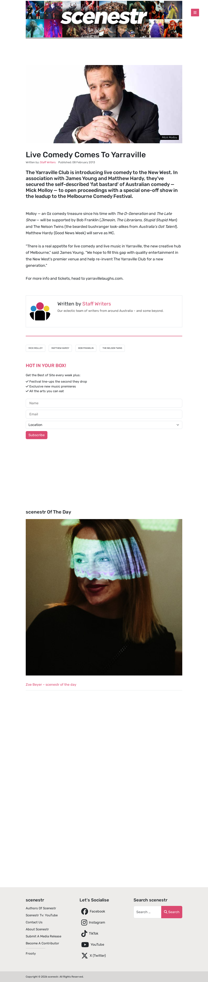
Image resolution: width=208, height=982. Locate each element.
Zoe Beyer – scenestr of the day (51, 685)
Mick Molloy (35, 348)
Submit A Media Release (43, 936)
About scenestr (37, 929)
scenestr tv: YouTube (42, 915)
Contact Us (34, 922)
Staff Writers (96, 304)
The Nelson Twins (112, 348)
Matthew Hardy (60, 348)
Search (172, 912)
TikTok (89, 933)
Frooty (31, 953)
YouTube (92, 944)
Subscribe (36, 435)
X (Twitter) (93, 956)
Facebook (92, 911)
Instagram (92, 922)
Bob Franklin (86, 348)
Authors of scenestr (41, 908)
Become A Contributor (42, 943)
